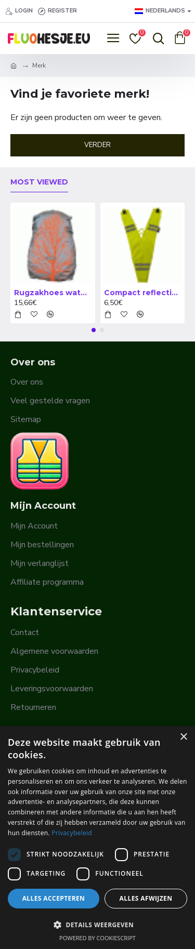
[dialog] (97, 837)
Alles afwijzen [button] (146, 898)
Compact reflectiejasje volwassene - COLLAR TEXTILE (142, 292)
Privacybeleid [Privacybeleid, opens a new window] (71, 832)
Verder (97, 145)
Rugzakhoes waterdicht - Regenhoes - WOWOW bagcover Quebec (53, 292)
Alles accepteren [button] (53, 898)
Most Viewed (39, 182)
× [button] (183, 737)
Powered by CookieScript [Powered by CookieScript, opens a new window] (97, 938)
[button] (94, 330)
